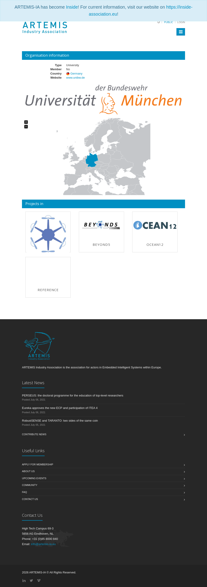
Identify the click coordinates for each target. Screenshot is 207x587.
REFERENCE (48, 289)
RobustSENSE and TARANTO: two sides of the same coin (60, 420)
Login (181, 22)
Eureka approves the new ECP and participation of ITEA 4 (60, 408)
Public (168, 22)
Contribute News (34, 434)
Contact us (30, 499)
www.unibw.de (75, 77)
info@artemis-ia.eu (43, 544)
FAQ (24, 492)
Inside (72, 7)
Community (29, 485)
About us (28, 471)
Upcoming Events (34, 478)
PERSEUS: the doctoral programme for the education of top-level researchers (72, 395)
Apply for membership (37, 464)
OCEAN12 (155, 244)
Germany (76, 73)
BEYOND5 (101, 244)
